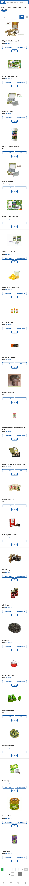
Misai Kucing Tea (8, 181)
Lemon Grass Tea (8, 111)
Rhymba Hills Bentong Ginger (12, 41)
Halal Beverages (17, 7)
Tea (25, 7)
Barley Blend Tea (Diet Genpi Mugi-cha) (13, 428)
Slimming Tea (6, 781)
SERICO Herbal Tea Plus (10, 217)
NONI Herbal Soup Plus (9, 76)
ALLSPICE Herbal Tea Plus (10, 146)
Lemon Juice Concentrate (10, 287)
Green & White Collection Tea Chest (13, 464)
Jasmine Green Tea (8, 710)
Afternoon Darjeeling (9, 357)
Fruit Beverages (7, 322)
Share (14, 51)
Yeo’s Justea (6, 851)
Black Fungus (6, 570)
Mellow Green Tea (8, 499)
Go (20, 874)
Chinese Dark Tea (8, 392)
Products (9, 7)
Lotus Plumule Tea (8, 745)
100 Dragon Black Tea (9, 535)
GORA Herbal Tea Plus (9, 252)
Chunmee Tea (6, 640)
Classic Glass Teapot (8, 675)
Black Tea (5, 605)
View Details (8, 47)
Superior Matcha (7, 816)
